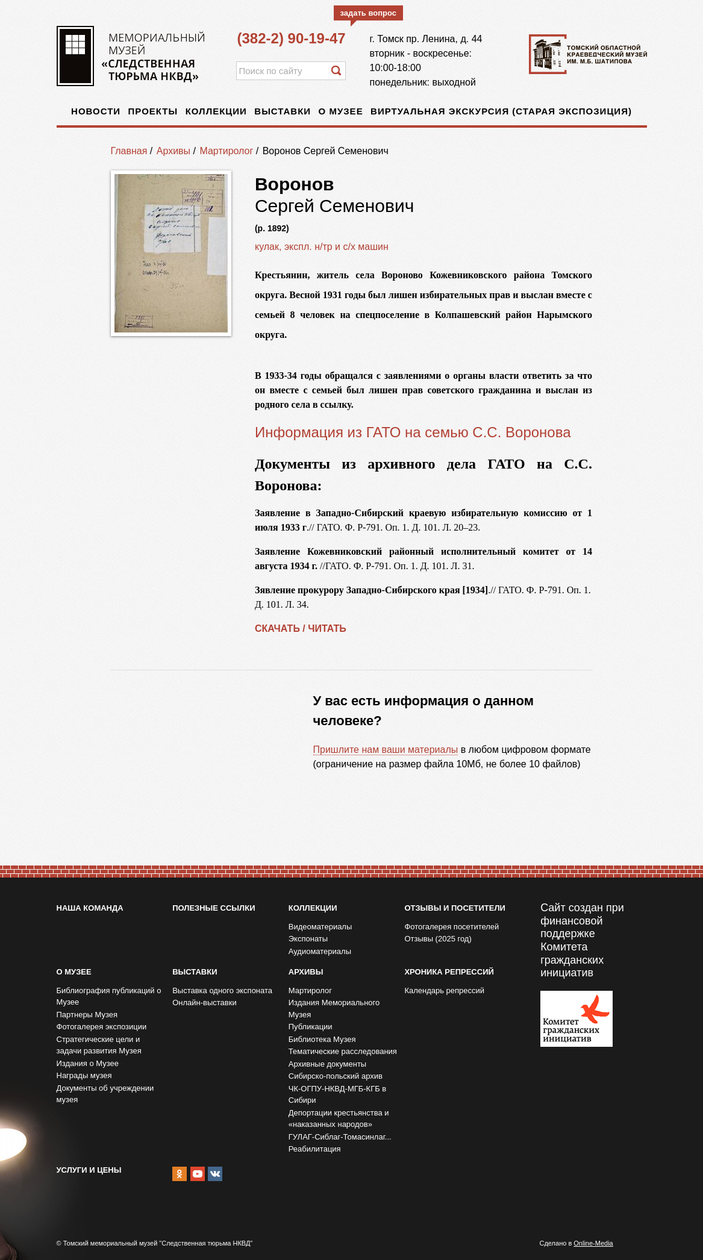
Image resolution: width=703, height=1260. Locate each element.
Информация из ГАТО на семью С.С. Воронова (413, 432)
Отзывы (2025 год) (437, 938)
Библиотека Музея (322, 1039)
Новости (95, 111)
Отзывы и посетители (454, 907)
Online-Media (593, 1243)
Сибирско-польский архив (336, 1076)
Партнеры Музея (87, 1014)
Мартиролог (226, 151)
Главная (129, 151)
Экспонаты (308, 938)
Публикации (311, 1026)
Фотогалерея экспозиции (102, 1026)
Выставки (282, 111)
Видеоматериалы (320, 926)
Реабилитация (315, 1148)
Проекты (153, 111)
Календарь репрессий (444, 990)
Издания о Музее (88, 1063)
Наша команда (90, 907)
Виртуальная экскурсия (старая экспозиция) (501, 111)
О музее (341, 111)
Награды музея (84, 1075)
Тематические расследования (343, 1051)
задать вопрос (368, 12)
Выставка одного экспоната (222, 990)
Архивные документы (327, 1063)
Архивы (173, 151)
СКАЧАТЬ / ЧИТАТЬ (300, 628)
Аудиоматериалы (320, 951)
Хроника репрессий (448, 971)
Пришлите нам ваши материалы (385, 749)
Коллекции (216, 111)
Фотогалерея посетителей (451, 926)
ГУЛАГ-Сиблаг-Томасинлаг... (340, 1136)
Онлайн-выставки (204, 1002)
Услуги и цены (89, 1169)
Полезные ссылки (213, 907)
